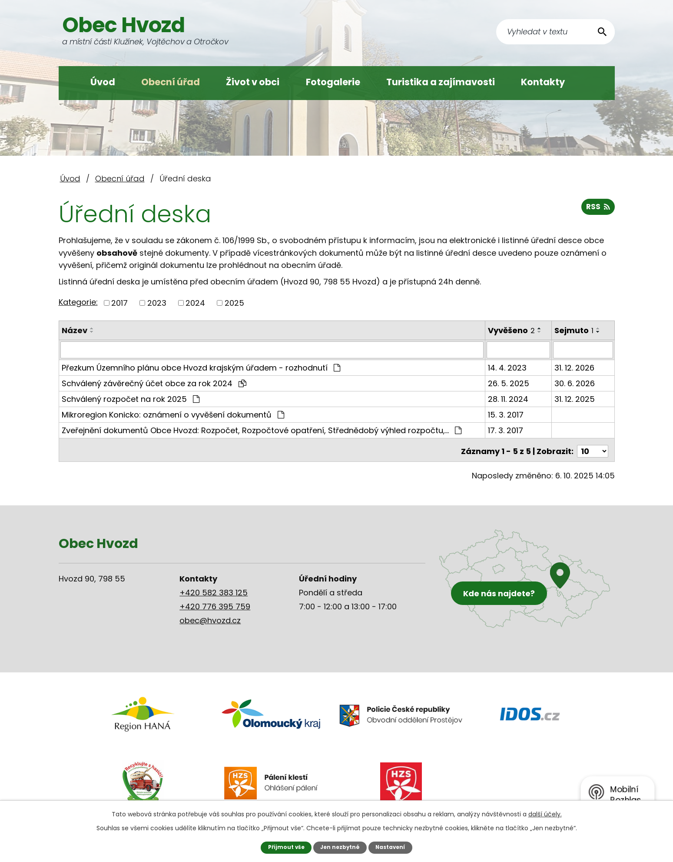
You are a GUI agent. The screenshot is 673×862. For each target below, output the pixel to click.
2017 (119, 302)
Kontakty (543, 82)
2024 (195, 302)
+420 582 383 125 (213, 589)
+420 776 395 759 (214, 603)
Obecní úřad (170, 82)
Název (74, 330)
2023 (156, 302)
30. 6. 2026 (575, 383)
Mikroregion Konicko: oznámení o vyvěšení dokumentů (173, 414)
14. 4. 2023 (507, 367)
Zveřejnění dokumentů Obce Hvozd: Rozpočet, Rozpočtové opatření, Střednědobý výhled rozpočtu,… (261, 429)
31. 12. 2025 (575, 398)
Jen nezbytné (339, 847)
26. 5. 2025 (509, 383)
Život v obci (252, 82)
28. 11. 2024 (508, 398)
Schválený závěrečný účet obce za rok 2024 (154, 383)
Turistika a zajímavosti (440, 82)
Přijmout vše (284, 847)
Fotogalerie (333, 82)
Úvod (102, 82)
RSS (597, 209)
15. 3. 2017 (506, 414)
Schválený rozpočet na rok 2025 (130, 398)
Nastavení (392, 847)
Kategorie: (78, 302)
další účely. (545, 813)
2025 (234, 302)
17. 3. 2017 (506, 429)
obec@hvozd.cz (210, 617)
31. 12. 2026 (575, 367)
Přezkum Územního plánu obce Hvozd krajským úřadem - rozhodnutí (201, 367)
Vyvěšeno (511, 330)
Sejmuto (574, 330)
